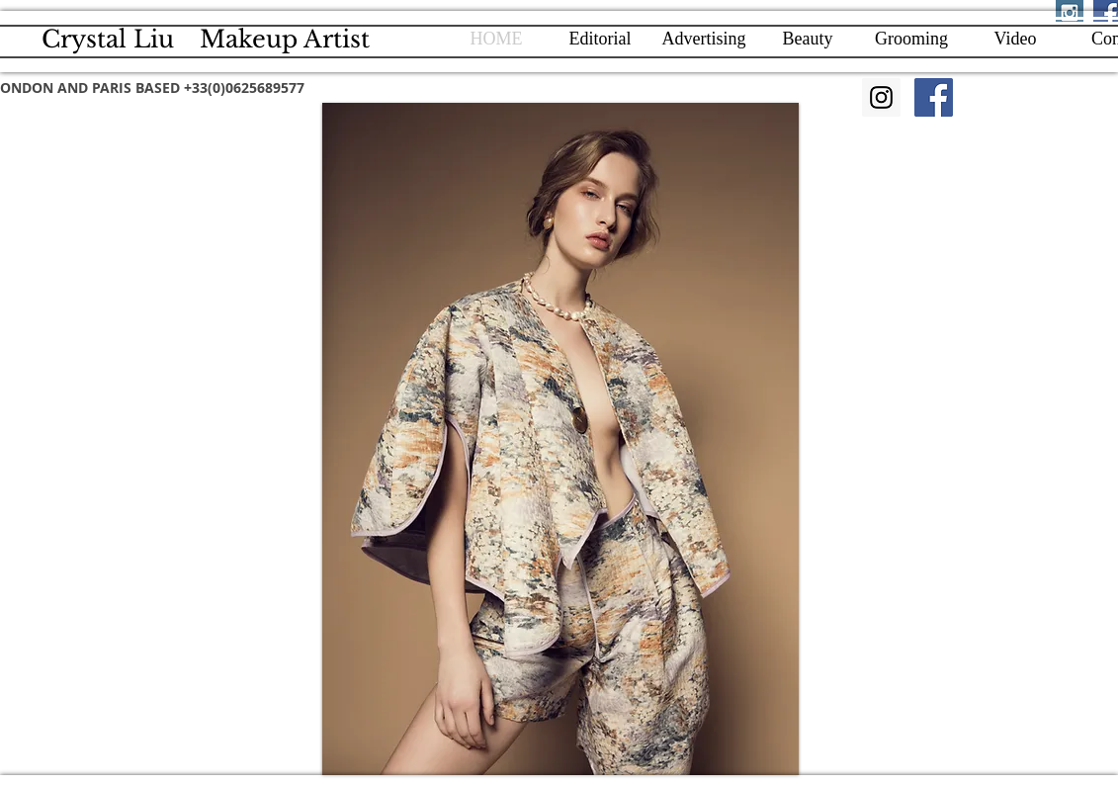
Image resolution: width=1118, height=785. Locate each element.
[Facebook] (933, 97)
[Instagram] (881, 97)
